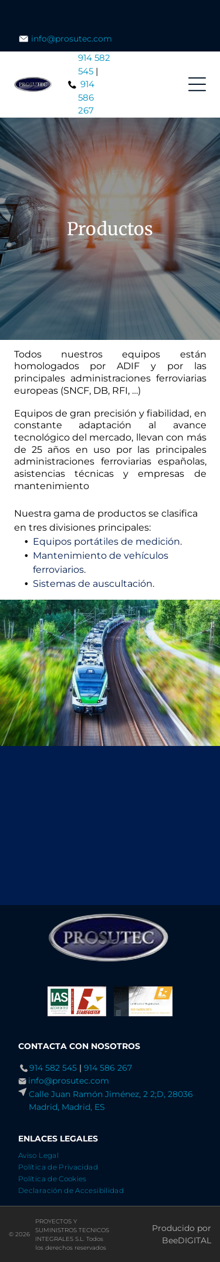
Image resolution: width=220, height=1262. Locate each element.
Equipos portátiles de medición (106, 541)
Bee (170, 1240)
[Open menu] (197, 84)
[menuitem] (42, 1154)
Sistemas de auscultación (93, 583)
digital (194, 1240)
